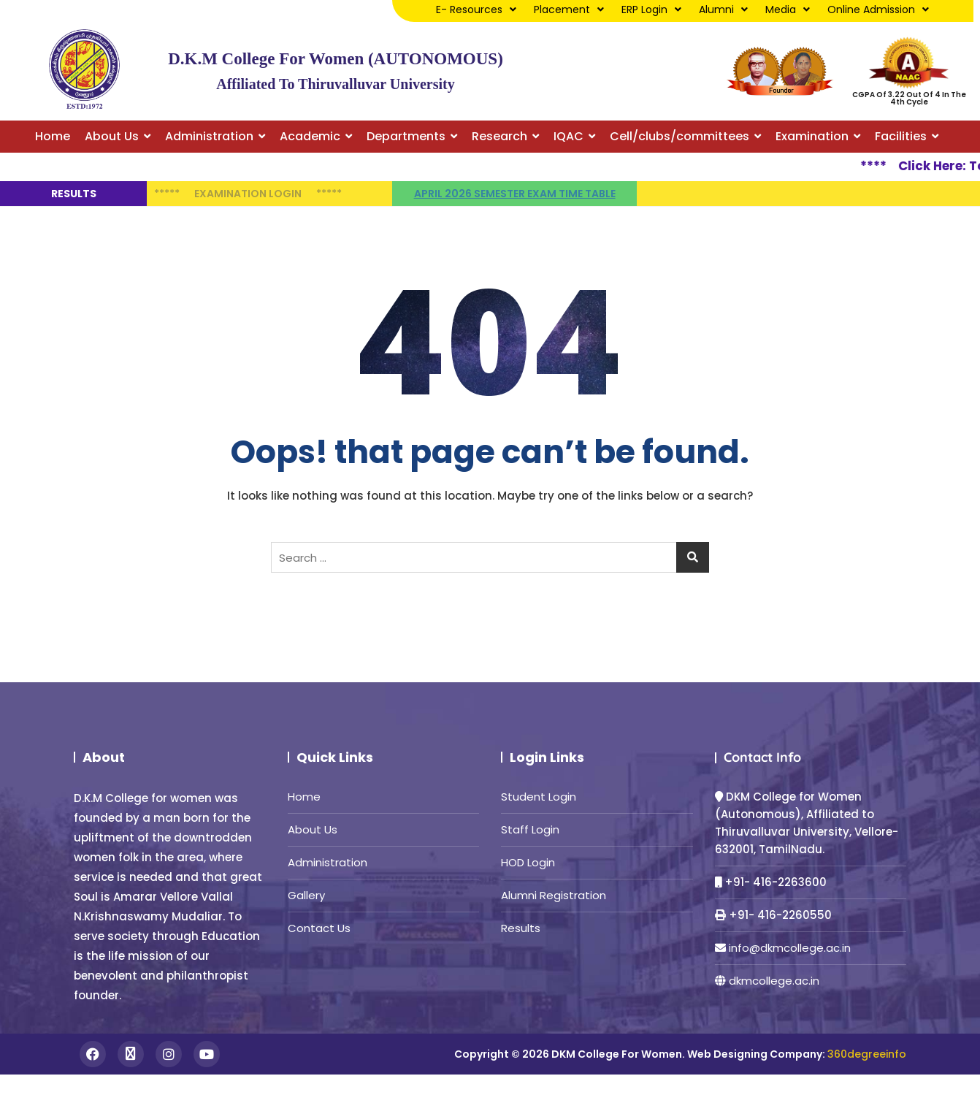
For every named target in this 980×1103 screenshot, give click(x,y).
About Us (312, 829)
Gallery (306, 895)
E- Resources (476, 9)
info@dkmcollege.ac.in (790, 947)
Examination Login (248, 193)
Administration (327, 862)
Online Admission (878, 9)
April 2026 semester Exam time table (515, 193)
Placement (569, 9)
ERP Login (651, 9)
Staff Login (530, 829)
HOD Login (528, 862)
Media (787, 9)
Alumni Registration (553, 895)
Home (304, 796)
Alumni (723, 9)
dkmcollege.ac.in (774, 980)
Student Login (538, 796)
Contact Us (319, 928)
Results (520, 928)
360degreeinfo (866, 1054)
